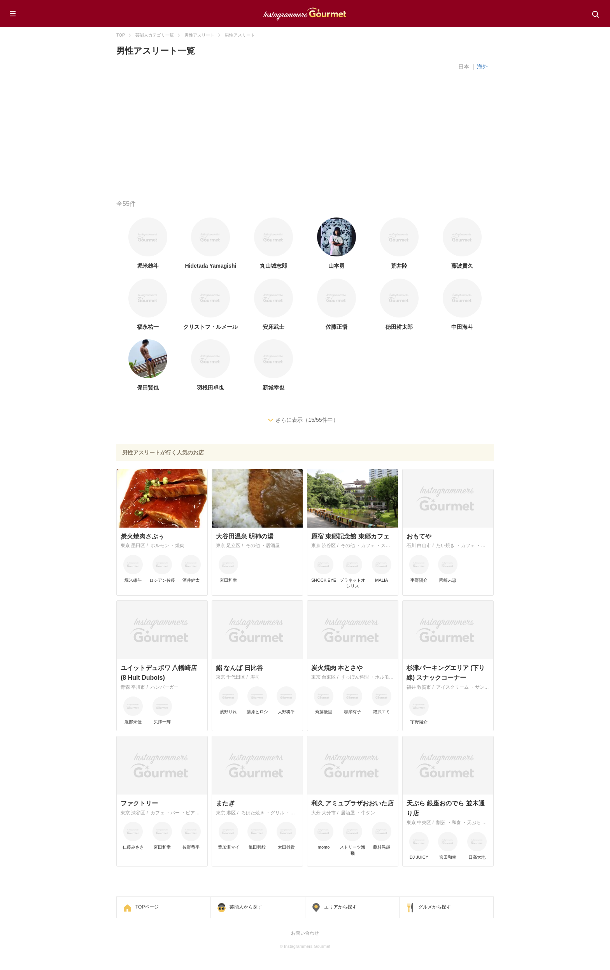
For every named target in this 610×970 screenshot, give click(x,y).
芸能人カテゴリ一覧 (154, 35)
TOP (120, 35)
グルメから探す (434, 907)
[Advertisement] (349, 137)
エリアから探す (340, 907)
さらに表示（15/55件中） (306, 420)
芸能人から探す (246, 907)
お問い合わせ (305, 933)
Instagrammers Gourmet (305, 13)
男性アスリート (199, 35)
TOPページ (147, 907)
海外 (482, 66)
